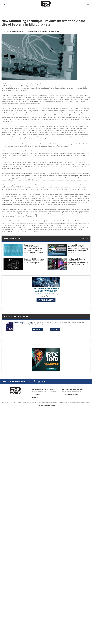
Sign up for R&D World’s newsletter (44, 392)
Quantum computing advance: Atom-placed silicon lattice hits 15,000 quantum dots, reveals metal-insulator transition (33, 248)
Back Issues (37, 329)
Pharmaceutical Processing (71, 392)
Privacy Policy (40, 405)
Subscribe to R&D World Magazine (43, 389)
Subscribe (55, 329)
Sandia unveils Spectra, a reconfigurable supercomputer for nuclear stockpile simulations (78, 262)
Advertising (47, 405)
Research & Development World (46, 4)
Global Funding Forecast (70, 394)
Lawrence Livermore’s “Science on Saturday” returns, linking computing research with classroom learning (78, 248)
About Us (35, 397)
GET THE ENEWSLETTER (46, 300)
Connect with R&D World (13, 381)
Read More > (83, 238)
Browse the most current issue (24, 322)
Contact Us (36, 394)
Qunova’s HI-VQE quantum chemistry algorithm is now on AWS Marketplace (34, 261)
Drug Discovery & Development (72, 389)
